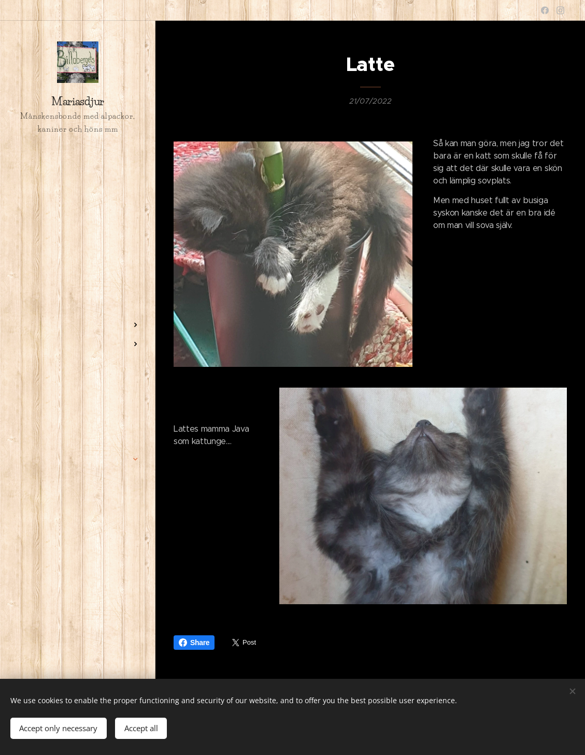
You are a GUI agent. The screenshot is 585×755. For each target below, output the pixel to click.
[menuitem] (77, 275)
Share (194, 642)
